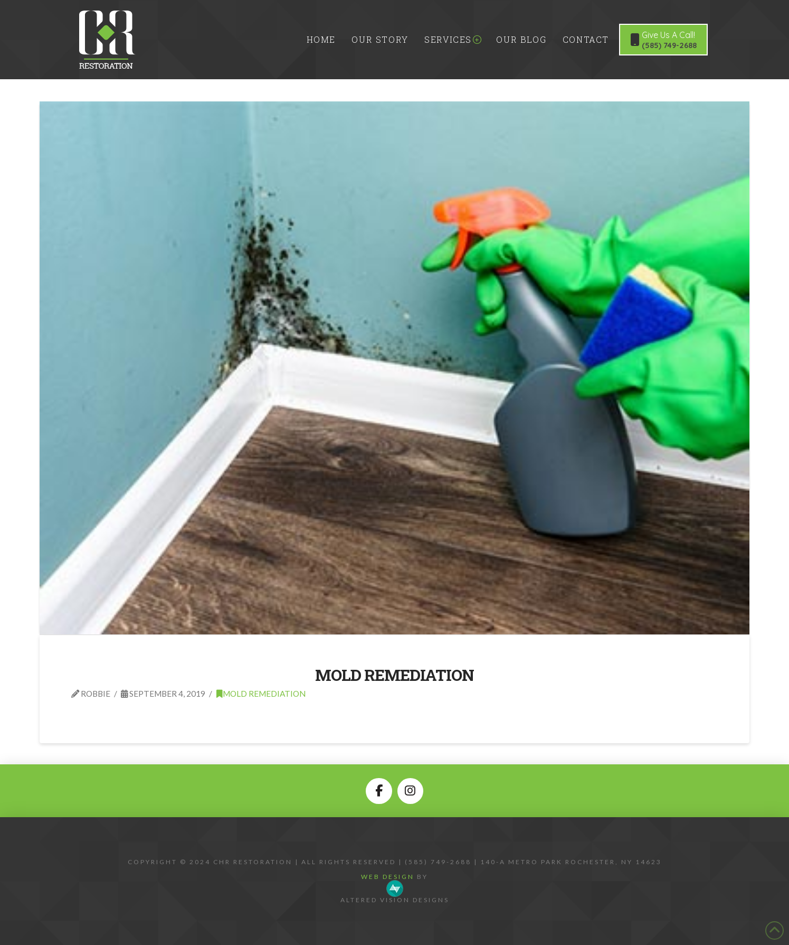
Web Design (387, 877)
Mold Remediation (394, 675)
